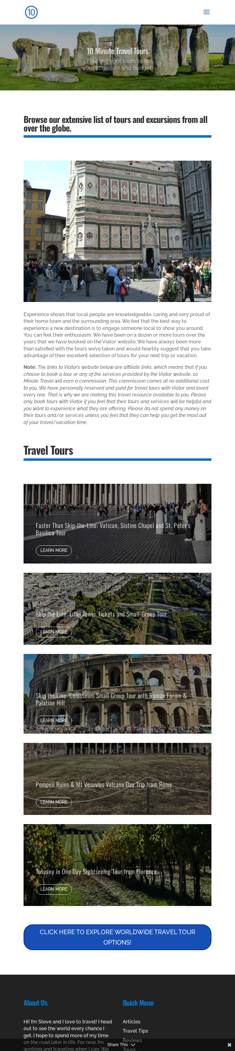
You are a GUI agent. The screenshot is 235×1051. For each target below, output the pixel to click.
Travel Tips (135, 1031)
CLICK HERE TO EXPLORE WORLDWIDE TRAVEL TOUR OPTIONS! (117, 937)
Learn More (53, 550)
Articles (131, 1022)
